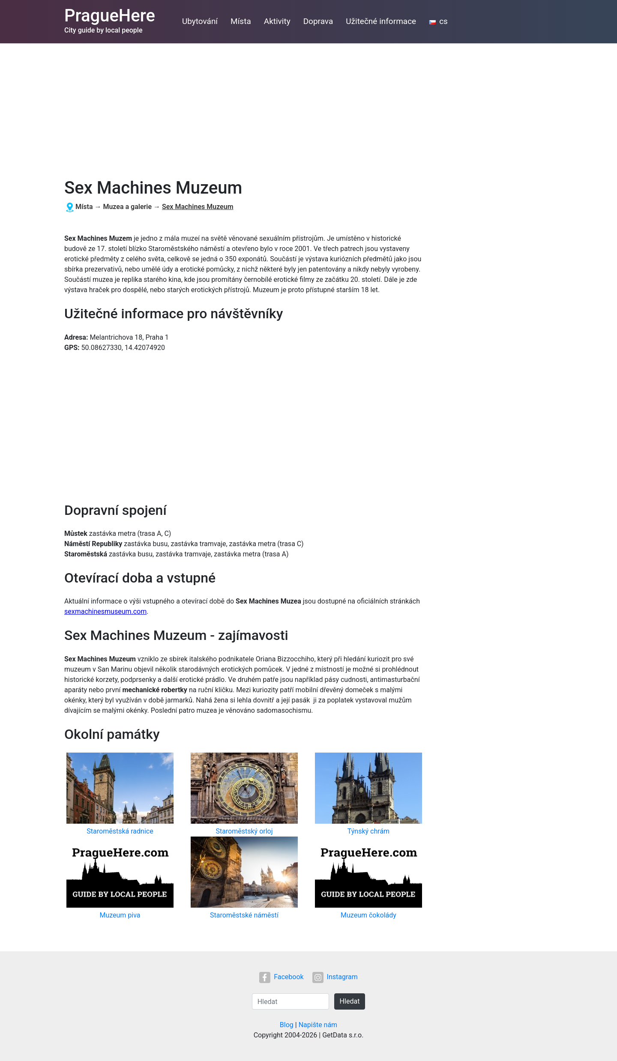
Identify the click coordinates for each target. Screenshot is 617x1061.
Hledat (350, 1001)
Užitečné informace (381, 21)
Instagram (335, 977)
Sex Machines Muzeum (198, 207)
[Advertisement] (308, 107)
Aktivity (277, 21)
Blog (287, 1025)
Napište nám (318, 1025)
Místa (241, 21)
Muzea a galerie (127, 207)
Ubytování (200, 21)
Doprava (318, 21)
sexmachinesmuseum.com (105, 611)
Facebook (281, 977)
